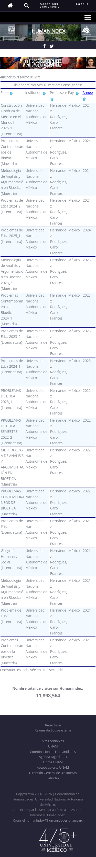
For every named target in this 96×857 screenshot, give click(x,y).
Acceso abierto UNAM (53, 767)
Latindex (53, 778)
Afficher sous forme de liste (20, 77)
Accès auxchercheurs (50, 5)
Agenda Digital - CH (53, 756)
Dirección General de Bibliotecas (53, 772)
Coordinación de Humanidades (53, 751)
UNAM (53, 746)
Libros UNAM (52, 762)
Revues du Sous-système (53, 730)
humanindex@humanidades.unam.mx (54, 820)
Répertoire (53, 725)
